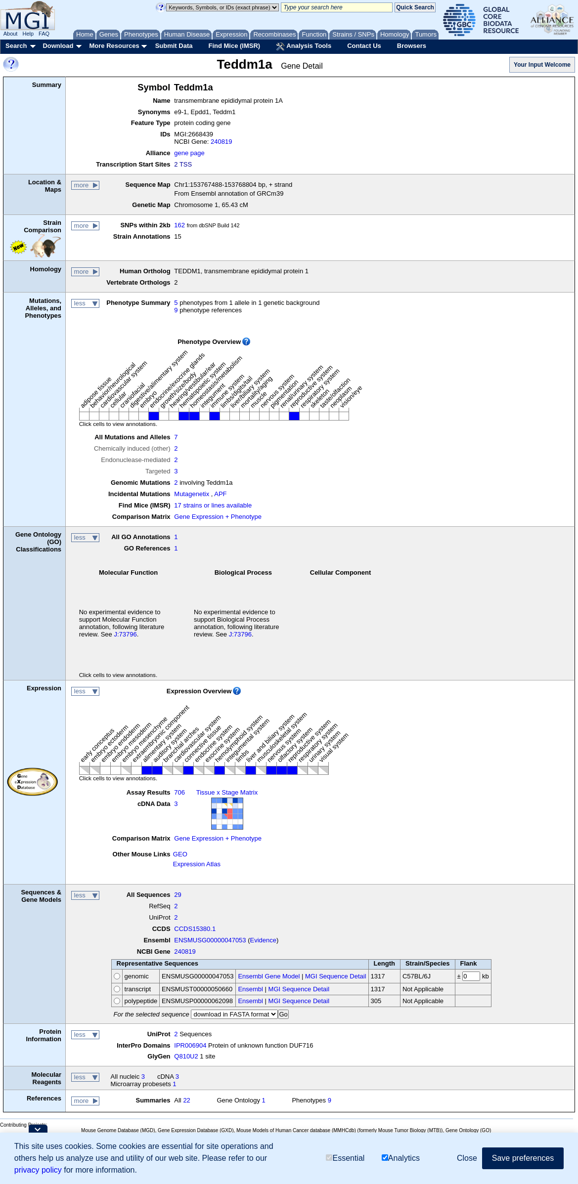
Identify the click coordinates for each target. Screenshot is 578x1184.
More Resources (114, 45)
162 (179, 225)
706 (179, 792)
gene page (189, 153)
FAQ (44, 34)
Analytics (401, 1158)
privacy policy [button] (38, 1170)
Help (28, 34)
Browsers (411, 45)
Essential (345, 1158)
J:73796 (125, 634)
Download (58, 45)
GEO (180, 854)
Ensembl (250, 989)
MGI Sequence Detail (335, 976)
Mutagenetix (191, 494)
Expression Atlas (197, 864)
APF (220, 494)
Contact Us (364, 45)
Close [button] (467, 1158)
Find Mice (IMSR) (234, 45)
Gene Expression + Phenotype (218, 516)
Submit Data (174, 45)
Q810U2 (186, 1056)
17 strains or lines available (213, 505)
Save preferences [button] (523, 1158)
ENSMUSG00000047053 (210, 940)
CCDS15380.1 (195, 928)
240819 (221, 141)
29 (177, 894)
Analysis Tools (303, 46)
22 (186, 1100)
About (10, 34)
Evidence (263, 940)
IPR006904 (190, 1045)
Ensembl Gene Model (269, 976)
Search (16, 45)
